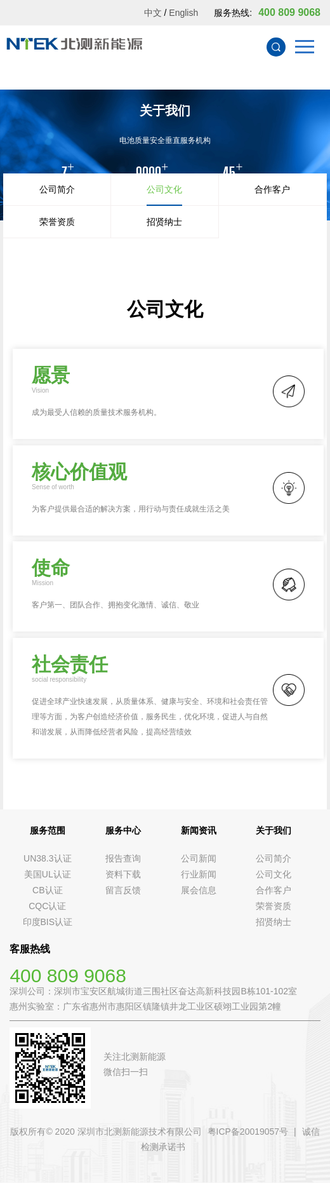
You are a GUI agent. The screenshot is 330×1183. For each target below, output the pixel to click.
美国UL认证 (47, 874)
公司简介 (57, 189)
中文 (153, 13)
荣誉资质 (57, 222)
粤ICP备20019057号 (248, 1131)
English (183, 13)
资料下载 (123, 874)
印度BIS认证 (48, 922)
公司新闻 (198, 858)
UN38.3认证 (47, 858)
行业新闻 (198, 874)
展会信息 (198, 890)
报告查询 (123, 858)
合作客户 (272, 189)
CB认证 (47, 890)
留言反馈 (123, 890)
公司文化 (164, 189)
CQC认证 (47, 906)
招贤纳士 (164, 222)
